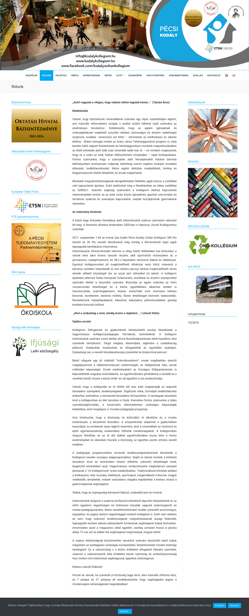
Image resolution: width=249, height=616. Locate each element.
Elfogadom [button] (219, 605)
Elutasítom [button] (234, 605)
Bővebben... (125, 611)
